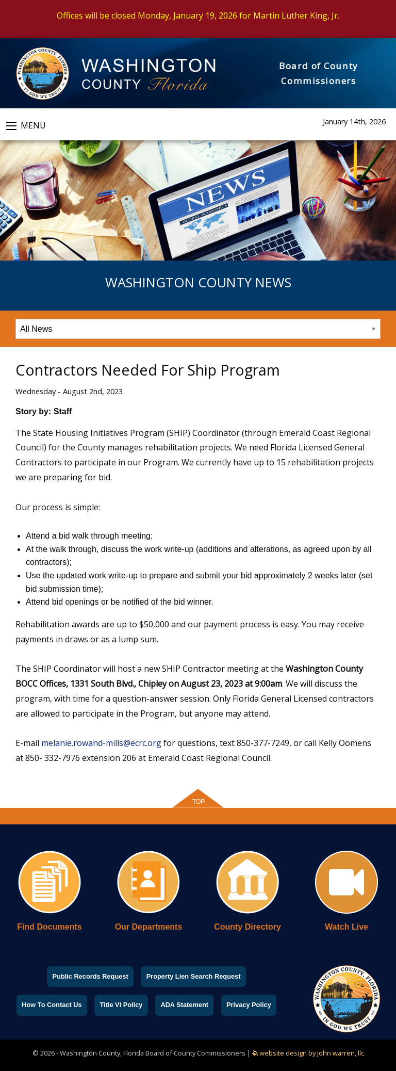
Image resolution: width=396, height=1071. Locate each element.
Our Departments (149, 926)
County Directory (247, 926)
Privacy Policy (248, 1005)
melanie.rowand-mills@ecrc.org (101, 743)
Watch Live (346, 926)
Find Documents (49, 926)
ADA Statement (184, 1005)
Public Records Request (90, 976)
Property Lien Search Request (193, 976)
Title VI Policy (121, 1005)
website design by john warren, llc (308, 1053)
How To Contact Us (51, 1005)
